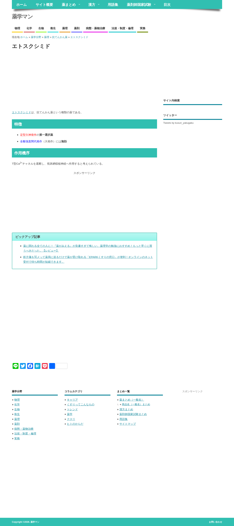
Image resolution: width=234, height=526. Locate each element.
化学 (29, 28)
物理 (17, 28)
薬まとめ (69, 4)
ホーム (21, 4)
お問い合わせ (215, 522)
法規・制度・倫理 (122, 28)
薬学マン (22, 17)
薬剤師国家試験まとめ (133, 414)
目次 (167, 4)
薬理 (65, 28)
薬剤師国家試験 (139, 4)
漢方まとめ (126, 409)
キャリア (72, 399)
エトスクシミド (21, 112)
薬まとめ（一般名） (131, 399)
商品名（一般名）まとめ (136, 404)
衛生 (53, 28)
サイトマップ (127, 423)
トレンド (72, 409)
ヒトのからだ (75, 423)
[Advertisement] (84, 80)
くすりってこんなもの (80, 404)
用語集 (113, 4)
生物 (41, 28)
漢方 (91, 4)
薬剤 (77, 28)
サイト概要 (44, 4)
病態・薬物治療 (95, 28)
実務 (142, 28)
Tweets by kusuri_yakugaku (178, 122)
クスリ (71, 419)
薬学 (69, 414)
